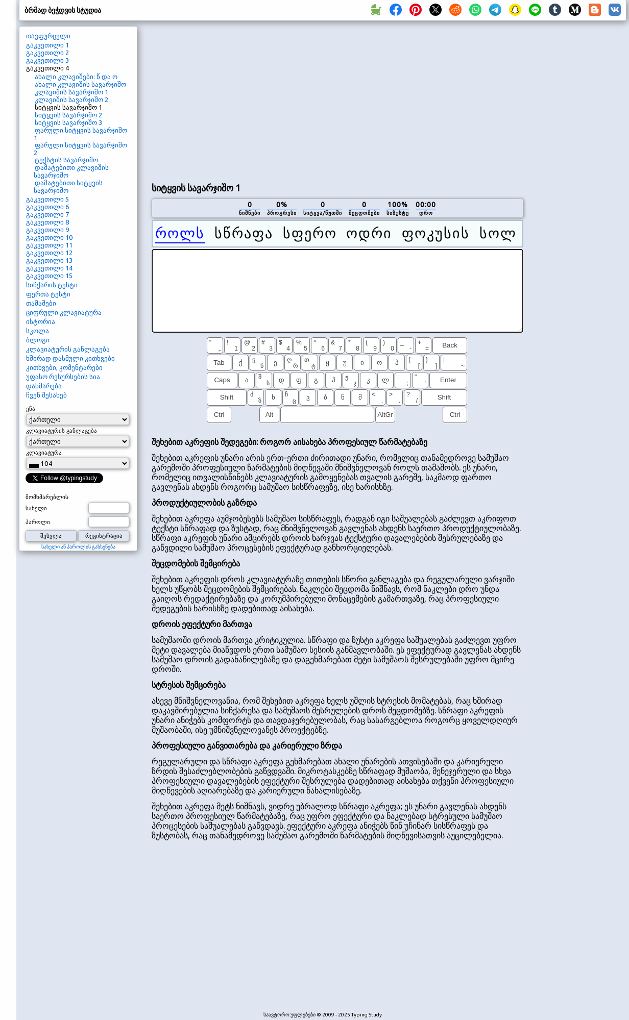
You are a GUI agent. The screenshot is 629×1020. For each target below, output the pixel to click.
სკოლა (37, 330)
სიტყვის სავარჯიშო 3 (68, 122)
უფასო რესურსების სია (63, 376)
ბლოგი (38, 339)
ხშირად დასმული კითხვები (70, 358)
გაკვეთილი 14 (49, 267)
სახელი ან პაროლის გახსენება (78, 547)
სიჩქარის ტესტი (52, 284)
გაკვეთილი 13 (49, 260)
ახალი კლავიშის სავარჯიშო (80, 84)
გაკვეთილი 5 (47, 199)
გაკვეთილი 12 (49, 252)
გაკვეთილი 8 (47, 222)
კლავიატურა (44, 453)
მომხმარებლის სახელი (47, 502)
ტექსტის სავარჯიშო (66, 159)
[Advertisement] (288, 100)
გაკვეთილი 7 (47, 214)
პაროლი (38, 522)
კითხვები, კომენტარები (64, 367)
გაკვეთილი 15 (49, 275)
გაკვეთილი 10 (49, 237)
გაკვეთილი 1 (47, 44)
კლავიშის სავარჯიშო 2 (71, 99)
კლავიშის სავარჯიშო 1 (71, 91)
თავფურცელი (48, 35)
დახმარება (44, 385)
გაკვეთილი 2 (47, 52)
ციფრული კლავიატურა (64, 312)
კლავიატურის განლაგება (68, 349)
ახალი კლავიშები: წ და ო (76, 76)
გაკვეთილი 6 (47, 206)
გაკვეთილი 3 (47, 60)
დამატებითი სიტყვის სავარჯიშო (68, 186)
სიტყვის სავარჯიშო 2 (68, 114)
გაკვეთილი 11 (49, 244)
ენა (30, 409)
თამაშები (41, 303)
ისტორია (40, 321)
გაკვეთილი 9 (47, 229)
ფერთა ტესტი (48, 293)
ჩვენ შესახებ (46, 395)
